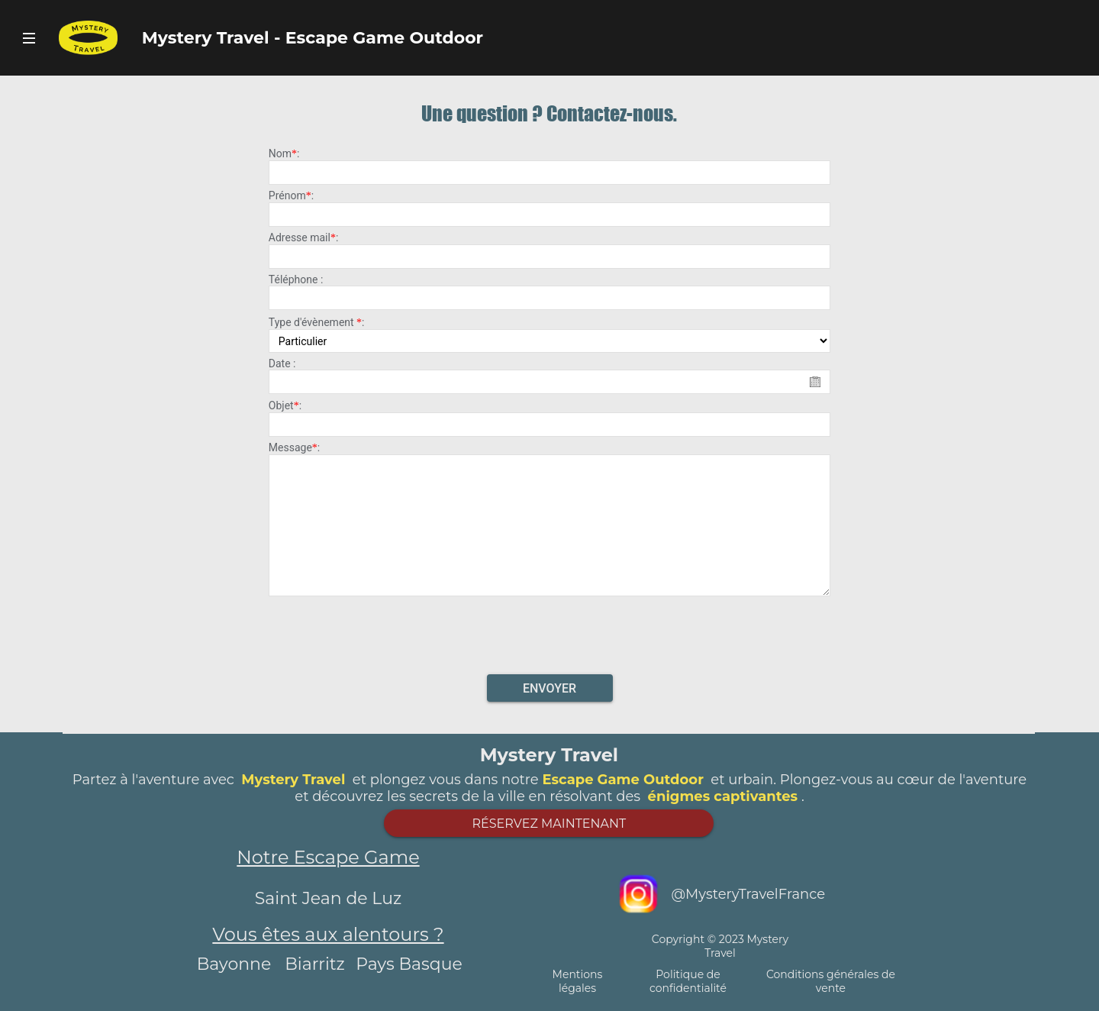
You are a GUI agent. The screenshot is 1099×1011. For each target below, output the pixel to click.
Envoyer (549, 688)
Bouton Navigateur (29, 37)
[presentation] (549, 631)
